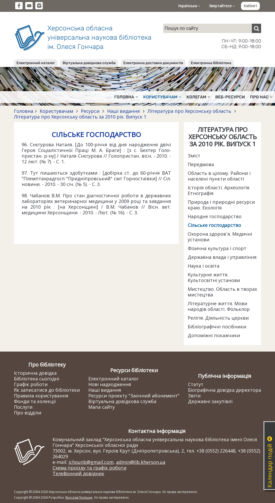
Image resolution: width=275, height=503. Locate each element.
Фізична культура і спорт (217, 248)
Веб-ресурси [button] (230, 97)
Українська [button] (189, 5)
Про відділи (27, 413)
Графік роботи (31, 384)
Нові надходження (109, 384)
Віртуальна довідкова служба (89, 63)
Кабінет (250, 5)
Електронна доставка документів (153, 63)
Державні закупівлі (210, 401)
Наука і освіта (203, 266)
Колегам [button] (198, 97)
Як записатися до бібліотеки (47, 390)
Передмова (201, 164)
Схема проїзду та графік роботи (89, 468)
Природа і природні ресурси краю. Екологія (221, 204)
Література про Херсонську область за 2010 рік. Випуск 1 (80, 117)
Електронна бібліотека (211, 63)
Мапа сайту (101, 407)
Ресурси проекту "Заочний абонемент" (133, 396)
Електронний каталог (35, 63)
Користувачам (56, 111)
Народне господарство (215, 216)
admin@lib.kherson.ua (140, 462)
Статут (195, 384)
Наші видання (123, 111)
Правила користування (41, 396)
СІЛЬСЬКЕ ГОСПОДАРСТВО (96, 134)
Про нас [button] (261, 97)
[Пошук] (256, 28)
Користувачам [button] (162, 97)
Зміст (194, 155)
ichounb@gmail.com (91, 462)
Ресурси (90, 111)
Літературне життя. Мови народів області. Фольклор (219, 306)
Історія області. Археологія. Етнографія (219, 190)
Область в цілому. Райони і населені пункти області (219, 176)
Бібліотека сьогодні (36, 379)
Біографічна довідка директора (224, 390)
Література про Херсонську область (189, 111)
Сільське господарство (214, 225)
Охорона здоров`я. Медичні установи (220, 236)
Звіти (194, 396)
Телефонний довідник (78, 473)
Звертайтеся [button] (222, 5)
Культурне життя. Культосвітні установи (214, 277)
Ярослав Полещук (78, 497)
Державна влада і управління (222, 257)
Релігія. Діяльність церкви (218, 318)
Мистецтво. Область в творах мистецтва (222, 291)
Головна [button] (126, 97)
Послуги (23, 407)
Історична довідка (35, 373)
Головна (23, 111)
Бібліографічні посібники (217, 326)
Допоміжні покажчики (214, 335)
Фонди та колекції (35, 401)
